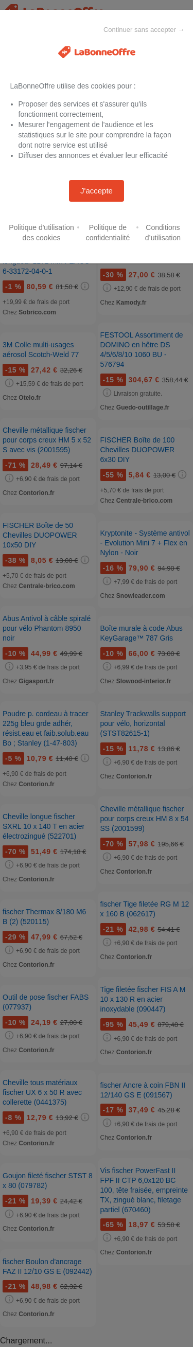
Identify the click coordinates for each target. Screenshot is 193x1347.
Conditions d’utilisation (163, 232)
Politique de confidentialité (108, 232)
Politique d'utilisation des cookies (41, 232)
